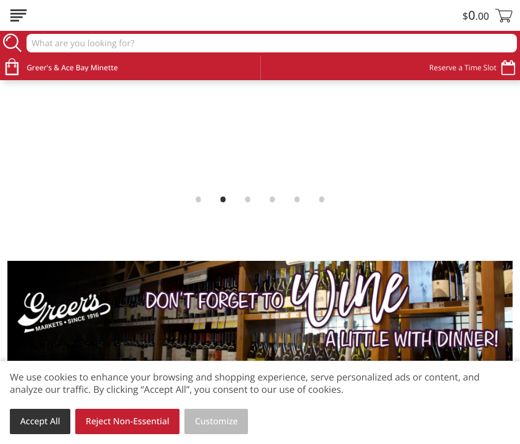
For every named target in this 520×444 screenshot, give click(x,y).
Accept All (40, 421)
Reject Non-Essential (127, 421)
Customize (216, 421)
